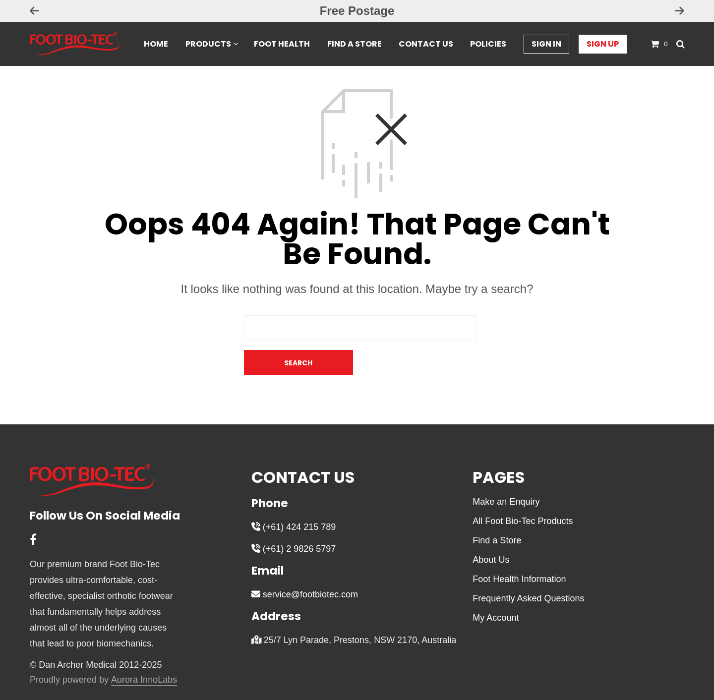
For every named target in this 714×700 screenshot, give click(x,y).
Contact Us (426, 44)
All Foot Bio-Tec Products (523, 496)
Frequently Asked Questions (528, 574)
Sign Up (603, 44)
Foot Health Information (519, 554)
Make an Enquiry (506, 477)
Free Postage (357, 10)
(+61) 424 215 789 (293, 502)
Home (156, 44)
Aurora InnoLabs (144, 655)
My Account (496, 593)
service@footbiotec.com (304, 570)
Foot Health (282, 44)
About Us (491, 535)
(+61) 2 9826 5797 (293, 524)
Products (208, 44)
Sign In (546, 44)
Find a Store (354, 44)
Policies (488, 44)
